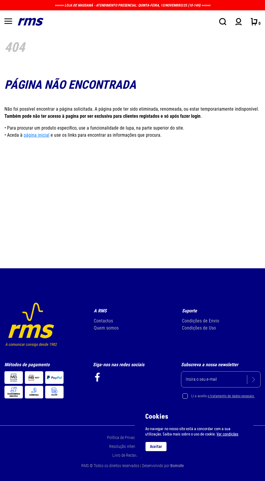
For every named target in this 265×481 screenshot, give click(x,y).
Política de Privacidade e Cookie (132, 437)
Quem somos (106, 328)
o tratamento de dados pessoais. (231, 396)
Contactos (103, 321)
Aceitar (156, 446)
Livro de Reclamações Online (135, 455)
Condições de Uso (199, 328)
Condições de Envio (200, 321)
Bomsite (177, 465)
